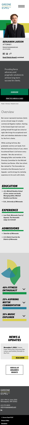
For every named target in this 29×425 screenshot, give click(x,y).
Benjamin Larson (14, 103)
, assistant (13, 57)
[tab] (14, 92)
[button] (21, 6)
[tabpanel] (14, 177)
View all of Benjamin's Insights (14, 370)
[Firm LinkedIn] (1, 410)
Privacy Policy (5, 420)
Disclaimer (4, 423)
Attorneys (7, 103)
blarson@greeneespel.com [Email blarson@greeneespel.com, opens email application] (10, 47)
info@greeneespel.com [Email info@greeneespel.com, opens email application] (8, 407)
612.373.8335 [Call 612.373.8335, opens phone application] (6, 49)
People (2, 103)
